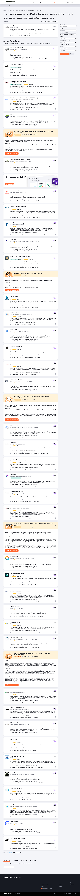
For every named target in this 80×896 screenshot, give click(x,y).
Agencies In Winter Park (21, 10)
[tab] (6, 860)
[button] (68, 2)
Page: (14, 852)
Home (4, 10)
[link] (33, 2)
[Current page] (18, 852)
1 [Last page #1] (21, 852)
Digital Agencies (11, 10)
